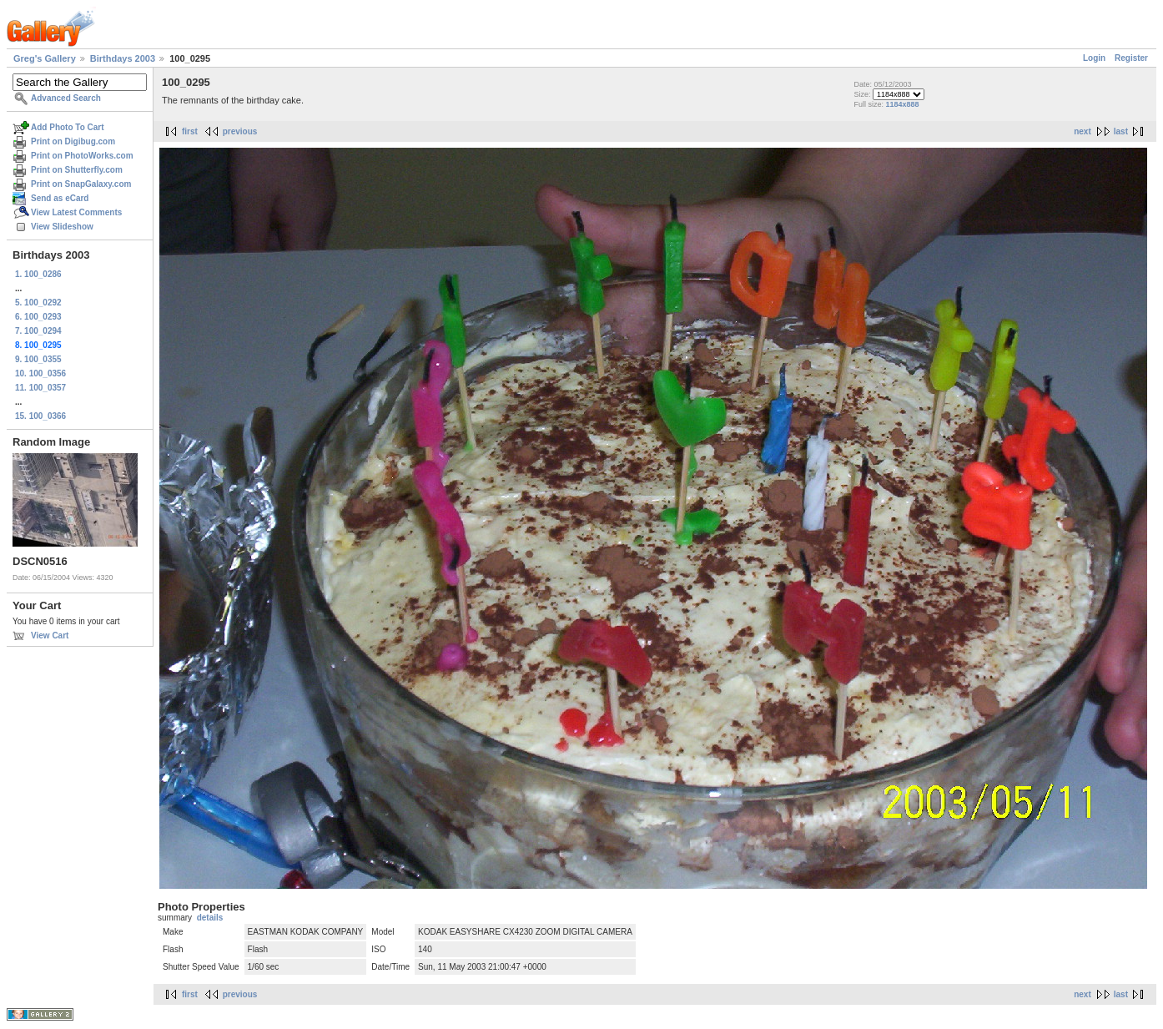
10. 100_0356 (40, 373)
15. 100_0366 (40, 416)
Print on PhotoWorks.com (82, 155)
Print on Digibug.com (73, 141)
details (210, 917)
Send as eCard (59, 198)
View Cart (49, 635)
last (1121, 131)
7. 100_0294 (38, 330)
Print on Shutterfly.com (77, 169)
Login (1094, 58)
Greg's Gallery (44, 58)
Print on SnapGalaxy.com (81, 184)
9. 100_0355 (38, 359)
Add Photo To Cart (67, 127)
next (1082, 131)
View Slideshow (62, 226)
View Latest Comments (76, 212)
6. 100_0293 (38, 316)
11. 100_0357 (40, 387)
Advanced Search (66, 98)
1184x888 (902, 104)
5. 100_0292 (38, 302)
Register (1131, 58)
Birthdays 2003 (122, 58)
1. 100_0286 (38, 274)
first (190, 131)
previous (240, 131)
